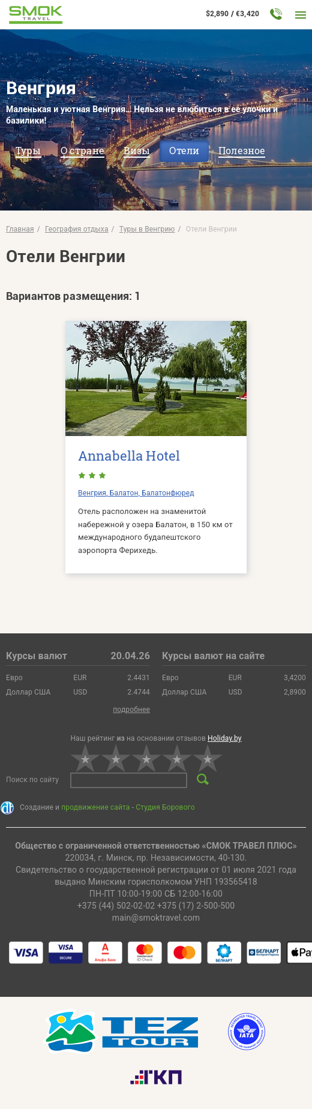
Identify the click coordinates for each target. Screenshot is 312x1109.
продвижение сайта (95, 807)
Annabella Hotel (129, 455)
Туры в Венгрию (147, 229)
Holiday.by (225, 738)
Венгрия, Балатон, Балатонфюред (136, 493)
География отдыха (77, 229)
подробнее (131, 709)
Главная (20, 229)
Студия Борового (165, 807)
